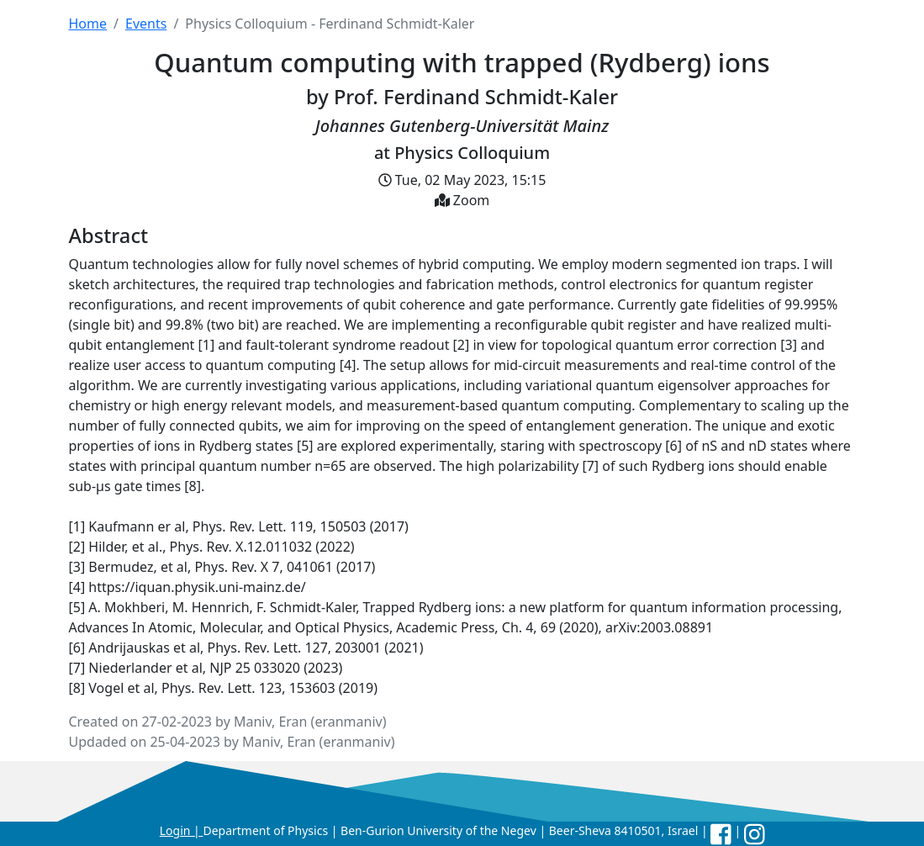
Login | (181, 830)
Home (88, 23)
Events (145, 23)
